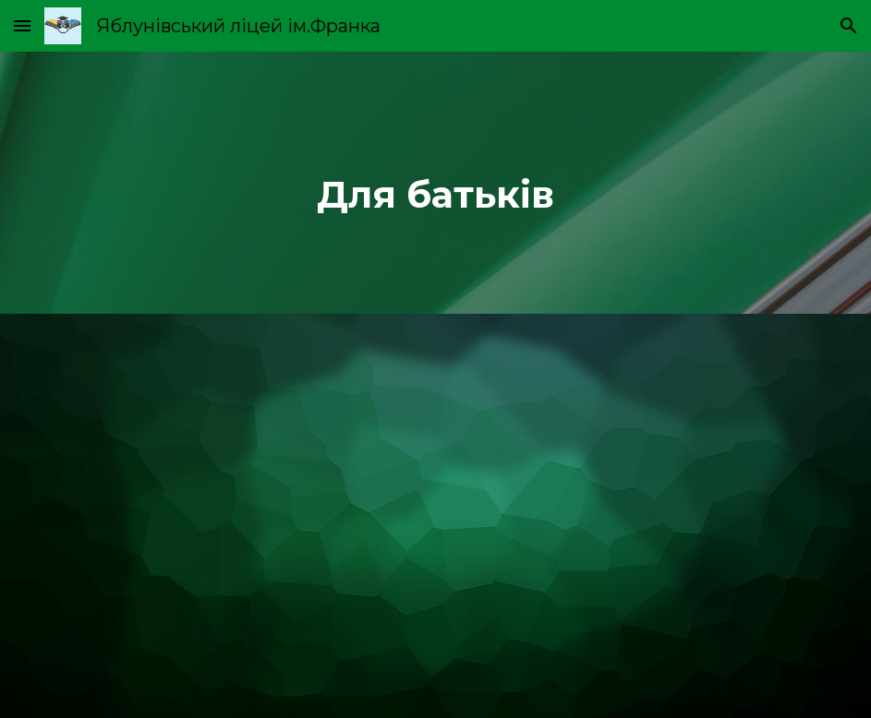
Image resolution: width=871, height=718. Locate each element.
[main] (436, 183)
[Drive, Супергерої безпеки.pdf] (435, 516)
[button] (22, 25)
